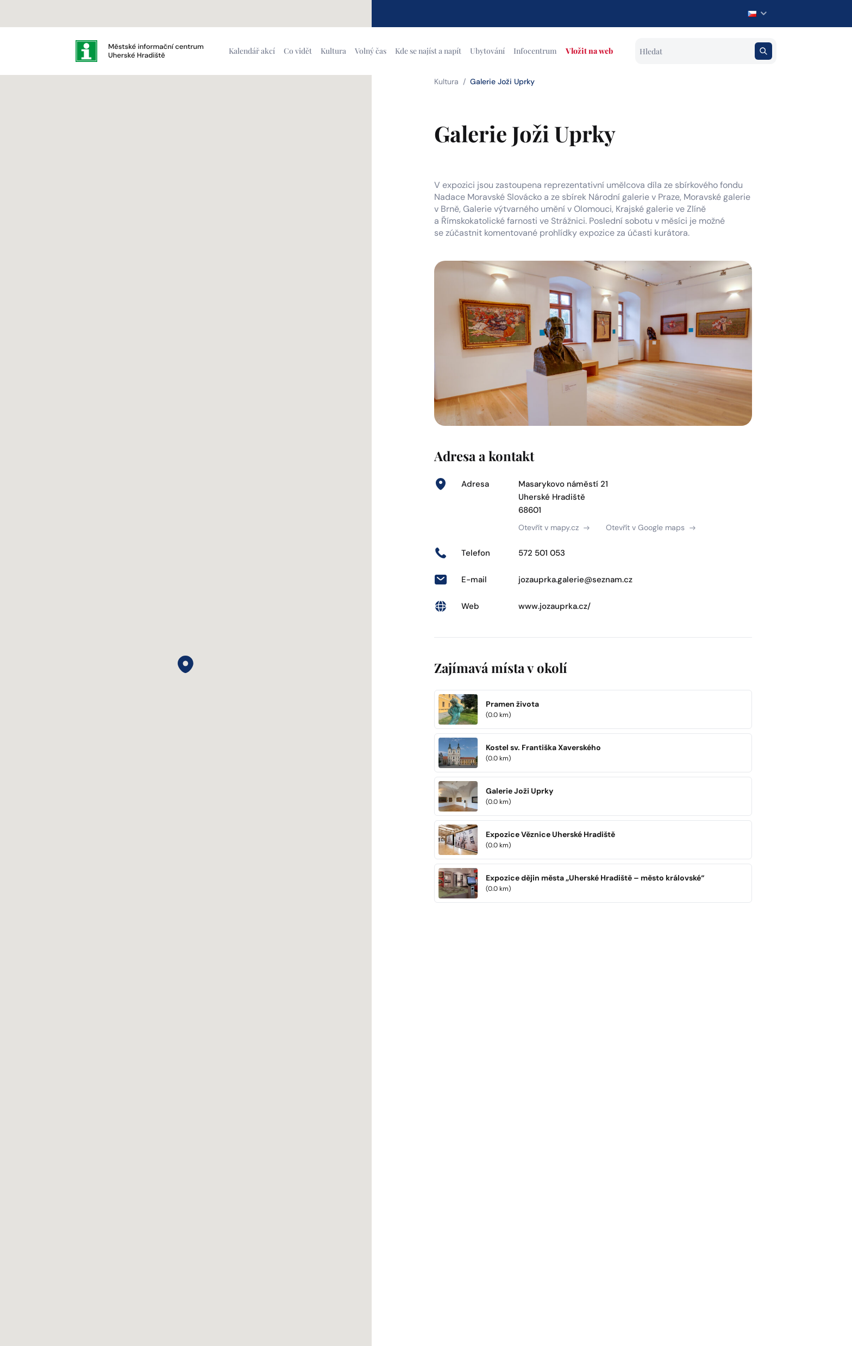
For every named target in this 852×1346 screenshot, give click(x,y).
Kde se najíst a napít (428, 51)
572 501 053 (541, 553)
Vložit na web (589, 51)
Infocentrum (535, 51)
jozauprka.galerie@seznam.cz (575, 579)
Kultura (333, 51)
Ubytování (487, 51)
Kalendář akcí (252, 51)
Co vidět (298, 51)
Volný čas (370, 51)
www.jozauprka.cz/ (554, 606)
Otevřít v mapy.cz (554, 527)
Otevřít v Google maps (651, 527)
